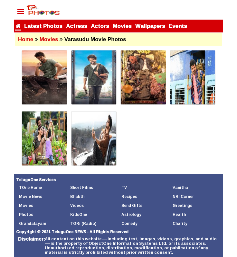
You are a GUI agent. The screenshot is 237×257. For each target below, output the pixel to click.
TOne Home (30, 187)
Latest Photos (43, 26)
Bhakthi (78, 196)
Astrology (131, 214)
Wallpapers (150, 26)
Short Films (81, 187)
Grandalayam (32, 223)
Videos (77, 205)
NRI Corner (183, 196)
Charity (180, 223)
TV (124, 187)
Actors (100, 26)
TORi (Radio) (83, 223)
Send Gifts (131, 205)
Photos (26, 214)
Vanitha (180, 187)
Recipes (129, 196)
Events (178, 26)
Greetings (182, 205)
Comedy (129, 223)
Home (25, 39)
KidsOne (78, 214)
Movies (122, 26)
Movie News (30, 196)
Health (179, 214)
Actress (76, 26)
